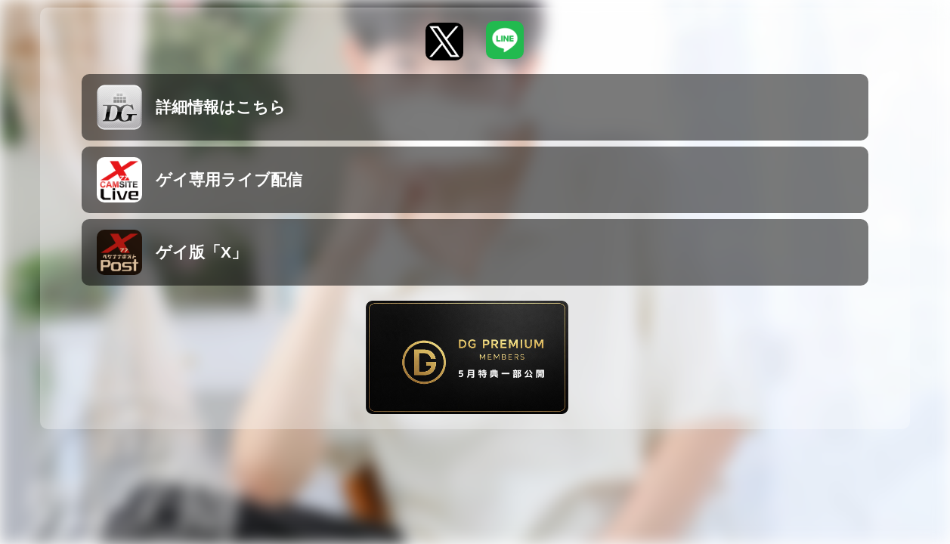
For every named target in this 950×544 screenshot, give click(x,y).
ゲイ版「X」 (172, 252)
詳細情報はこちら (191, 107)
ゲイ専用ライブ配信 (199, 179)
